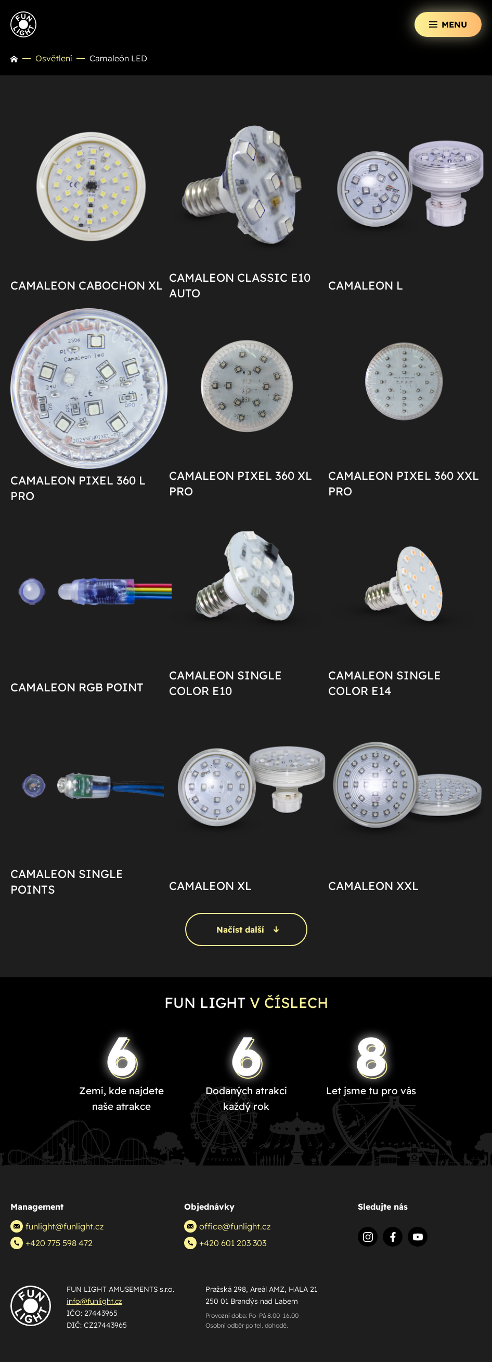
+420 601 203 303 (225, 1243)
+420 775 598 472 (51, 1243)
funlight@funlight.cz (56, 1226)
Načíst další (247, 929)
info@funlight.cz (94, 1301)
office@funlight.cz (227, 1226)
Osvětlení (53, 58)
